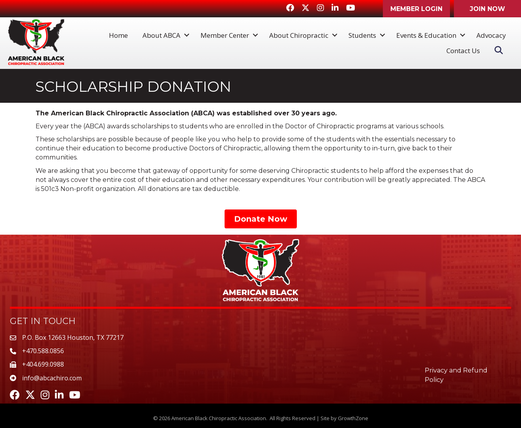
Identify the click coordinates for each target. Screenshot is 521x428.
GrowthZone (353, 418)
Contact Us (463, 50)
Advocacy (491, 35)
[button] (416, 8)
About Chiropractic (298, 35)
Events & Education (426, 35)
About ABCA (161, 35)
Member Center (225, 35)
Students (362, 35)
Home (118, 35)
